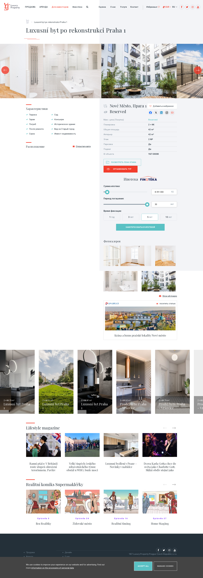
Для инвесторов (60, 7)
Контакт (134, 7)
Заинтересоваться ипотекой (140, 227)
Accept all (143, 565)
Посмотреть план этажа (123, 162)
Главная (28, 21)
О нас (113, 7)
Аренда (43, 7)
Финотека (77, 7)
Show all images (168, 297)
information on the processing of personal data (52, 567)
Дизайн (68, 554)
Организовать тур (122, 169)
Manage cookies (165, 565)
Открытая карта (82, 146)
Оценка (102, 7)
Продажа (30, 7)
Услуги (123, 7)
